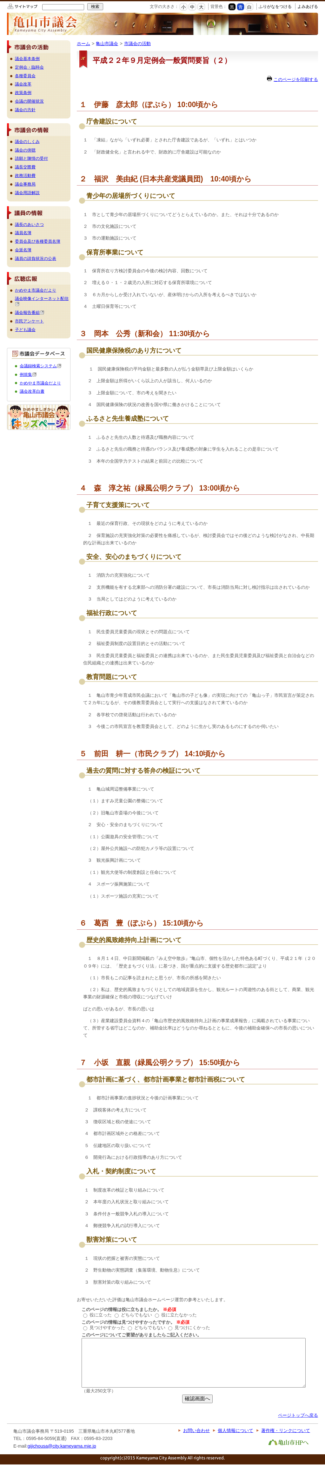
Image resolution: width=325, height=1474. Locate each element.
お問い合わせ (196, 1440)
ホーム (83, 43)
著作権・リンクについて (285, 1440)
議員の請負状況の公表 (35, 258)
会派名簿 (23, 250)
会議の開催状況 (29, 101)
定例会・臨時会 (29, 67)
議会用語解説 (27, 192)
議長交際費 (25, 167)
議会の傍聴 (25, 150)
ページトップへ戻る (298, 1424)
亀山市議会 (107, 43)
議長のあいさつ (29, 224)
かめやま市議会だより (35, 290)
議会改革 (23, 84)
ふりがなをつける (275, 6)
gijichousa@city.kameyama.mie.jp (62, 1455)
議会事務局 (25, 184)
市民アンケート (29, 321)
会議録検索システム (41, 365)
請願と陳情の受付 (31, 158)
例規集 (28, 374)
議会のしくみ (27, 141)
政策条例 (23, 92)
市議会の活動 (137, 43)
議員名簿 (23, 232)
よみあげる (307, 6)
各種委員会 (25, 75)
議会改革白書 (32, 391)
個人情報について (235, 1440)
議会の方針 (25, 109)
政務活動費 (25, 175)
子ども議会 (25, 329)
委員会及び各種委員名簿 (37, 241)
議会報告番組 (29, 312)
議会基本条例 (27, 58)
